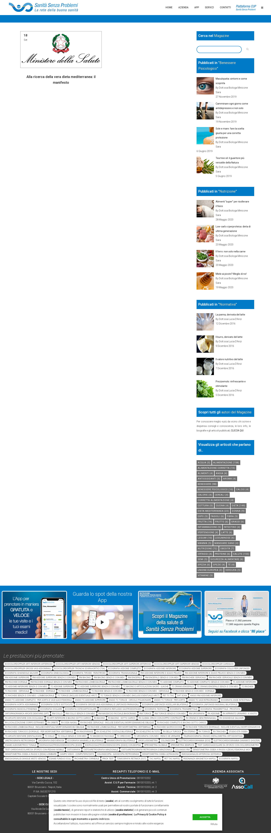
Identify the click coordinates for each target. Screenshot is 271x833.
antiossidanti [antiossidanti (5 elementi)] (209, 478)
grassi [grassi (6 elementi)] (237, 521)
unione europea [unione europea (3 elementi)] (210, 570)
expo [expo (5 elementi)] (203, 516)
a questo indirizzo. (99, 819)
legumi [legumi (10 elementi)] (205, 537)
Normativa (227, 304)
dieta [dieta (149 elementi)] (238, 505)
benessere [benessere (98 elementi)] (207, 484)
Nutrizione (227, 191)
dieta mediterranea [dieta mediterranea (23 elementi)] (213, 511)
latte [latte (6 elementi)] (226, 532)
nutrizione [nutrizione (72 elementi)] (207, 548)
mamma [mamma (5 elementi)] (204, 543)
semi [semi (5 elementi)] (203, 559)
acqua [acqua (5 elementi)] (204, 462)
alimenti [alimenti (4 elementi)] (205, 473)
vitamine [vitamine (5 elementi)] (205, 575)
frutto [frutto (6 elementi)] (221, 521)
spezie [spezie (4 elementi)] (219, 564)
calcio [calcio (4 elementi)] (242, 489)
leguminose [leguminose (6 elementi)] (225, 537)
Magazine (221, 36)
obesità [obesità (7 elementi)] (227, 548)
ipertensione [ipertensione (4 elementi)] (208, 532)
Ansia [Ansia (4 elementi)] (221, 473)
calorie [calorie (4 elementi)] (205, 494)
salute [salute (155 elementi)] (241, 554)
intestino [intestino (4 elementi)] (232, 527)
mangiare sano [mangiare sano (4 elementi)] (226, 543)
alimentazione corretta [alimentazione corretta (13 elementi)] (216, 468)
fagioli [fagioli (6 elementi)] (217, 516)
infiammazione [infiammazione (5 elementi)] (209, 527)
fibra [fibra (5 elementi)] (232, 516)
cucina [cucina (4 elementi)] (222, 505)
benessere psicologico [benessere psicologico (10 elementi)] (215, 489)
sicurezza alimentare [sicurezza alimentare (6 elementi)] (226, 559)
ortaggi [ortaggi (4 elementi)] (205, 554)
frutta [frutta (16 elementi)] (205, 521)
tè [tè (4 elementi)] (231, 564)
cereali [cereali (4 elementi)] (221, 494)
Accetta (205, 817)
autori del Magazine (236, 412)
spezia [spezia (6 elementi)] (204, 564)
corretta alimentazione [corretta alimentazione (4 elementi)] (216, 500)
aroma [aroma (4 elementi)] (229, 478)
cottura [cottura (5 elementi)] (205, 505)
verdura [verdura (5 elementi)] (233, 570)
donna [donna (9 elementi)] (238, 511)
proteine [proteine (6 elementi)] (222, 554)
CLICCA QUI (237, 430)
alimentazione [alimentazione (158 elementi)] (226, 462)
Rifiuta (214, 824)
